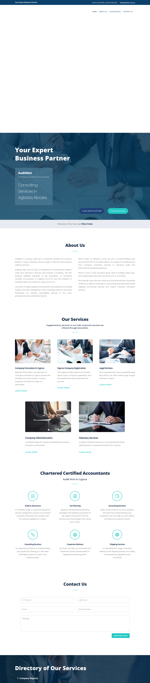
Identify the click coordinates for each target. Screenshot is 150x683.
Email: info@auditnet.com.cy (90, 659)
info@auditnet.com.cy (127, 3)
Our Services (115, 12)
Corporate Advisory (75, 430)
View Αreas (87, 110)
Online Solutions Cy (53, 680)
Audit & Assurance (33, 391)
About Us (103, 12)
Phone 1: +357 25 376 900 (88, 661)
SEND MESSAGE (121, 521)
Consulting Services (32, 430)
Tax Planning (75, 391)
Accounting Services (117, 391)
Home (94, 12)
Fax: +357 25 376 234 (86, 666)
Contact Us (128, 12)
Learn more (21, 276)
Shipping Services (117, 430)
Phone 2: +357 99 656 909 (88, 664)
